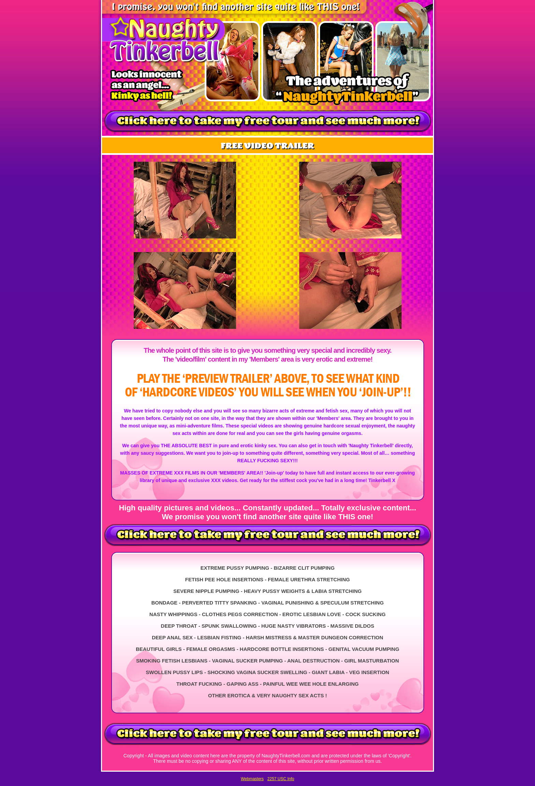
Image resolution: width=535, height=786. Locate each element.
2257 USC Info (281, 778)
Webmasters (252, 778)
